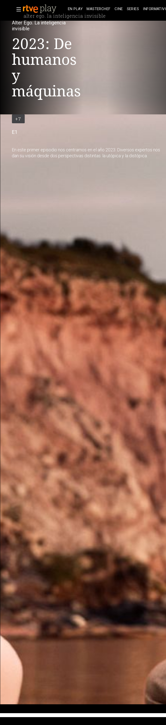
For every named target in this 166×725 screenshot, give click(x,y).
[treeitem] (75, 9)
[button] (17, 9)
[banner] (44, 9)
